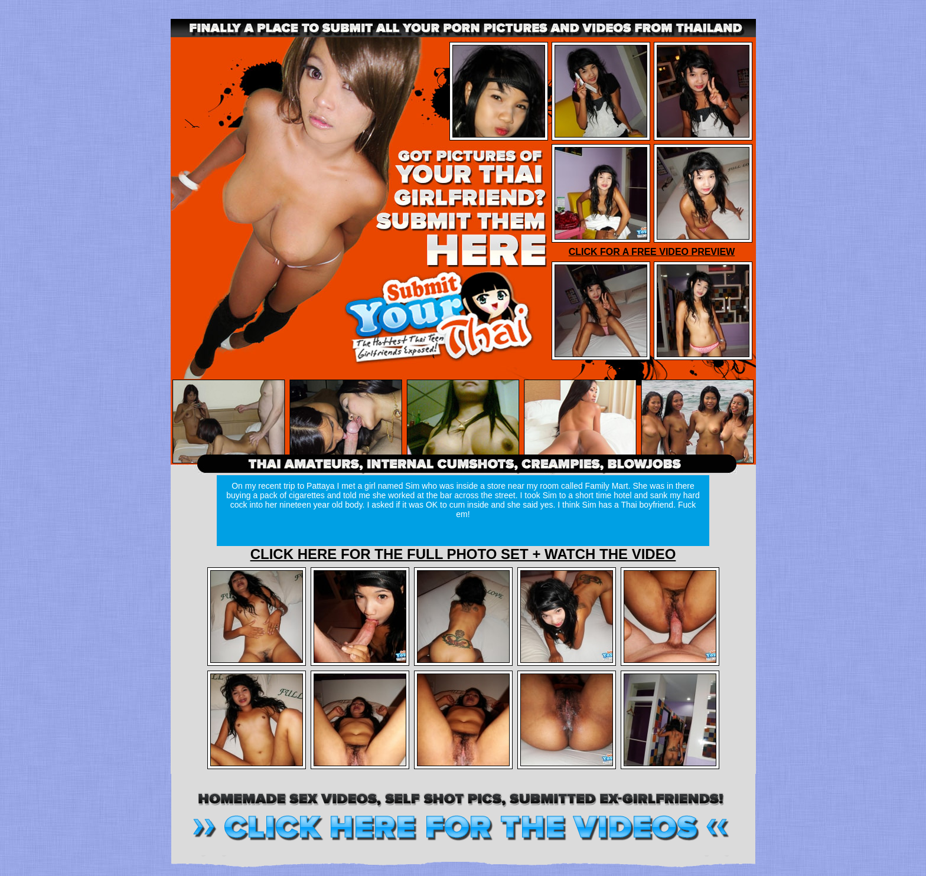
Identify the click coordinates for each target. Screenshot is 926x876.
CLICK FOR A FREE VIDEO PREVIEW (652, 252)
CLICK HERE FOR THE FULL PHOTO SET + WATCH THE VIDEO (463, 554)
